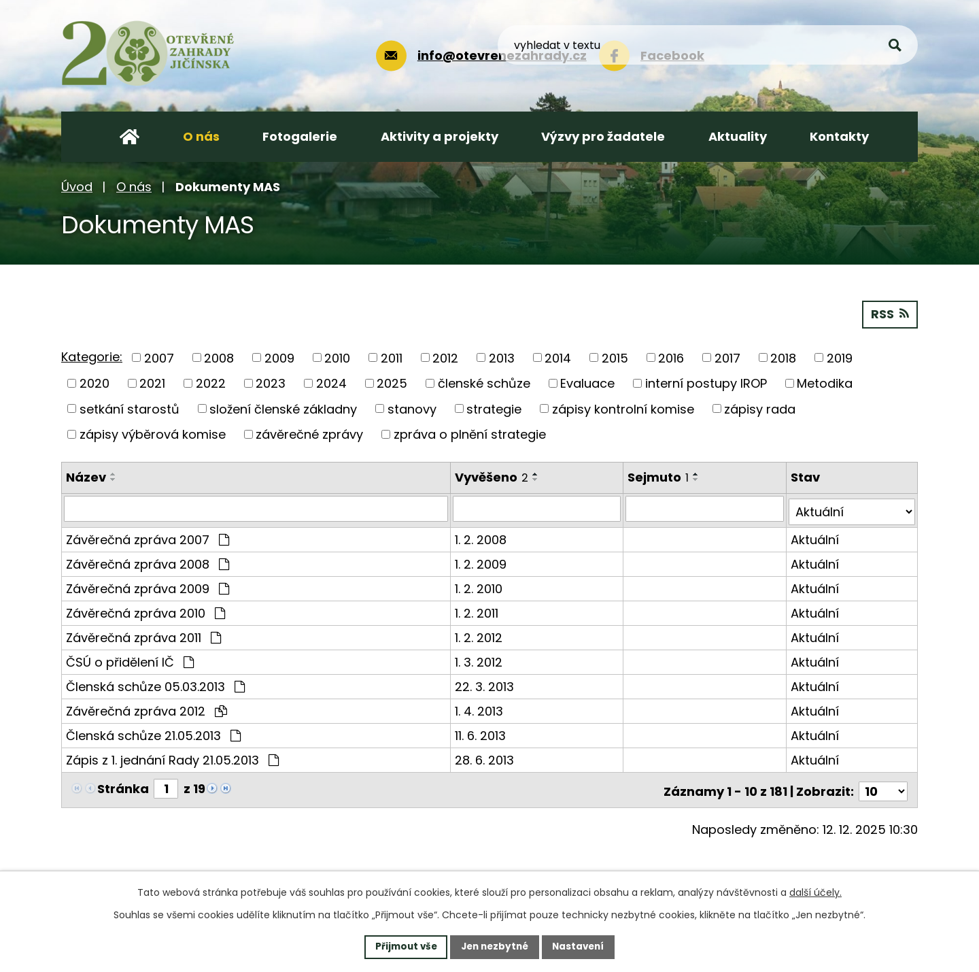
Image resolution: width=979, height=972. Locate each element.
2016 (671, 356)
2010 (337, 356)
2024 (331, 382)
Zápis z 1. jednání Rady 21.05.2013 (172, 756)
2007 (159, 356)
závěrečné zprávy (309, 433)
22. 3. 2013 (485, 682)
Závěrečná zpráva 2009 (147, 584)
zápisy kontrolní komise (623, 407)
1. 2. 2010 (479, 584)
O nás (134, 186)
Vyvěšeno (492, 476)
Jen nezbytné (494, 946)
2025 (392, 382)
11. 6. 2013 (481, 731)
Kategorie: (91, 356)
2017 (727, 356)
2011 (391, 356)
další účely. (815, 892)
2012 (445, 356)
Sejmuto (659, 476)
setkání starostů (129, 407)
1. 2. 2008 (481, 535)
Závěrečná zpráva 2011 (143, 633)
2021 (152, 382)
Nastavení (582, 946)
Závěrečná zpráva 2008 (147, 560)
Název (86, 476)
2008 (219, 356)
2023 (271, 382)
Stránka (123, 784)
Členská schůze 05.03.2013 (155, 682)
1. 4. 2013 (480, 707)
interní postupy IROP (706, 382)
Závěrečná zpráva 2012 (146, 707)
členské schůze (484, 382)
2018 (783, 356)
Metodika (825, 382)
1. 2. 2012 (479, 633)
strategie (493, 407)
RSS (889, 313)
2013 (502, 356)
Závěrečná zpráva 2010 (145, 609)
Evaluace (587, 382)
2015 (615, 356)
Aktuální (815, 535)
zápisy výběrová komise (153, 433)
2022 (211, 382)
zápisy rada (759, 407)
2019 (840, 356)
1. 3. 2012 (479, 658)
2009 (279, 356)
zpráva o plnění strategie (470, 433)
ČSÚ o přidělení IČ (130, 658)
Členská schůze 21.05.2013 (153, 731)
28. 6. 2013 (485, 756)
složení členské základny (283, 407)
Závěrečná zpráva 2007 (147, 535)
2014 (558, 356)
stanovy (412, 407)
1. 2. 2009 (481, 560)
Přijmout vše (402, 946)
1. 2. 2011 (477, 609)
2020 (94, 382)
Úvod (76, 186)
